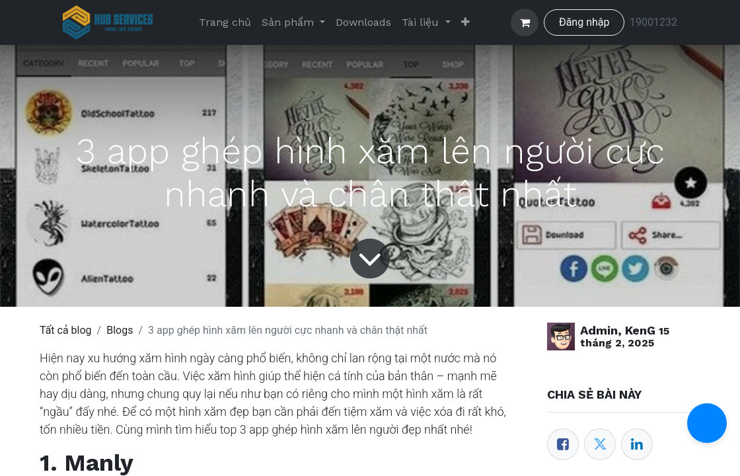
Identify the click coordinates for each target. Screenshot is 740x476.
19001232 (653, 22)
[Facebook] (563, 444)
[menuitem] (225, 22)
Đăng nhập (584, 22)
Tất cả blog (66, 330)
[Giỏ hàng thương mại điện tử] (524, 22)
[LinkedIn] (637, 444)
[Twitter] (600, 444)
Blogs (119, 330)
